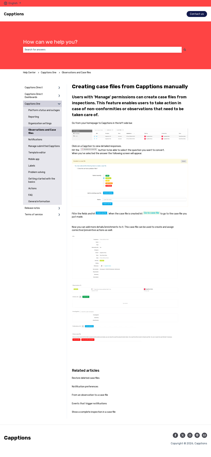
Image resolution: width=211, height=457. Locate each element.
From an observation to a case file (90, 395)
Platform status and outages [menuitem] (44, 110)
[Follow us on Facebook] (175, 435)
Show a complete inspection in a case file (94, 412)
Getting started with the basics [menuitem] (41, 180)
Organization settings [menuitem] (40, 123)
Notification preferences (85, 386)
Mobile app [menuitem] (33, 159)
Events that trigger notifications (89, 403)
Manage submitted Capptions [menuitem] (44, 146)
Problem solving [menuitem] (36, 172)
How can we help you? (50, 42)
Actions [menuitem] (32, 188)
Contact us (197, 13)
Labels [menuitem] (31, 165)
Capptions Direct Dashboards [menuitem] (34, 96)
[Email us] (204, 435)
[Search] (185, 50)
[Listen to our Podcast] (197, 435)
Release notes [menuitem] (32, 208)
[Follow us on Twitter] (182, 435)
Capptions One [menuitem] (32, 103)
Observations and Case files (76, 72)
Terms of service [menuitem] (34, 214)
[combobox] (102, 50)
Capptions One (48, 72)
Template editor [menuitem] (37, 152)
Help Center (29, 72)
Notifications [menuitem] (35, 139)
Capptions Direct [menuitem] (34, 87)
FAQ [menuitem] (30, 195)
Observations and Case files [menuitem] (42, 131)
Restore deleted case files (86, 378)
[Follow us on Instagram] (190, 435)
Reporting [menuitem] (33, 116)
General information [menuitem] (39, 201)
